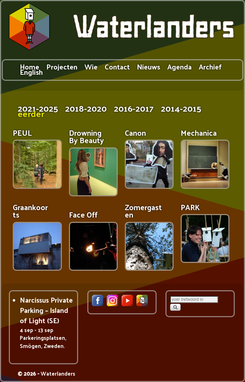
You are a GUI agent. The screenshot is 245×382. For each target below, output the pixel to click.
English (31, 71)
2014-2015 (181, 108)
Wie (91, 66)
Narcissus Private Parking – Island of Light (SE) (46, 310)
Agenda (179, 66)
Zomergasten (143, 210)
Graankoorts (30, 210)
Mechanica (199, 133)
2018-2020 (86, 108)
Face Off (83, 214)
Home (29, 66)
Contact (117, 66)
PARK (190, 207)
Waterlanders (58, 373)
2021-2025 (38, 108)
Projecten (61, 66)
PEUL (22, 133)
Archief (210, 66)
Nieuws (148, 66)
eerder (31, 113)
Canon (135, 133)
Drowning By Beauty (86, 136)
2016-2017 (134, 108)
